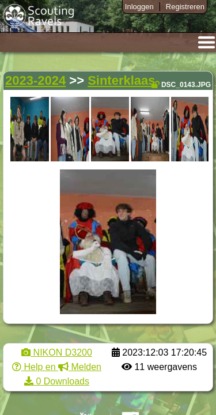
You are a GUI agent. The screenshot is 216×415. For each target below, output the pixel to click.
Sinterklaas (121, 80)
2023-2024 (35, 80)
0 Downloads (56, 381)
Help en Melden (56, 367)
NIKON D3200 (56, 352)
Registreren (185, 6)
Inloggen (139, 6)
